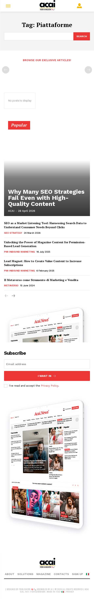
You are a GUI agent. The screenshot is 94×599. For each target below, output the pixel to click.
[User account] (80, 5)
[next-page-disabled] (88, 70)
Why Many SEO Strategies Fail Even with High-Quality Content (46, 197)
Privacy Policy (49, 385)
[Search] (81, 36)
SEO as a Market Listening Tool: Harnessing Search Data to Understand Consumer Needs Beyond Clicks (45, 225)
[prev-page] (5, 70)
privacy (70, 591)
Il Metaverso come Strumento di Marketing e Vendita (41, 280)
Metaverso (11, 285)
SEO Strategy (13, 232)
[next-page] (13, 296)
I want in (47, 376)
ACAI (11, 210)
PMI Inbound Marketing (19, 251)
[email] (47, 364)
